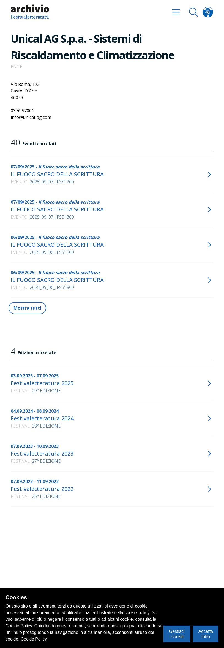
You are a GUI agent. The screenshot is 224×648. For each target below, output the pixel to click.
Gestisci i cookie (177, 634)
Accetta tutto (205, 634)
